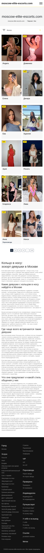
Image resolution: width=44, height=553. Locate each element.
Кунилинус (5, 487)
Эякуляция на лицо (8, 478)
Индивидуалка (27, 496)
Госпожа (4, 523)
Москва (4, 449)
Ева (4, 134)
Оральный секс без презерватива (8, 527)
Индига (6, 63)
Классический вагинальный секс (11, 472)
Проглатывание (28, 451)
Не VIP (25, 465)
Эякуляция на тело (8, 484)
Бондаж (4, 463)
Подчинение (27, 448)
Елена (5, 99)
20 (32, 250)
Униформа (26, 454)
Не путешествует (28, 508)
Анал (3, 460)
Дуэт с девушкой (7, 498)
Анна (5, 239)
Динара (27, 99)
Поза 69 (4, 457)
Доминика (28, 63)
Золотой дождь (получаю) (10, 512)
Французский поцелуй (9, 506)
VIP (24, 462)
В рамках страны (28, 511)
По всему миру (28, 513)
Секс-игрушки (6, 539)
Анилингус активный (8, 531)
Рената (27, 169)
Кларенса (7, 204)
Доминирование (7, 495)
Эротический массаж (9, 501)
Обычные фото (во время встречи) (10, 467)
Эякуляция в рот (7, 481)
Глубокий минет (7, 489)
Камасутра (5, 517)
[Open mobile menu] (40, 3)
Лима (26, 204)
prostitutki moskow (29, 536)
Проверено (26, 485)
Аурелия (27, 134)
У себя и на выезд (29, 528)
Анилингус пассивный (9, 533)
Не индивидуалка (29, 499)
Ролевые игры (6, 536)
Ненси (26, 239)
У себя (25, 522)
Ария (5, 169)
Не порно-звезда (28, 476)
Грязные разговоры (8, 492)
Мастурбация (6, 520)
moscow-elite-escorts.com (17, 3)
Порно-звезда (27, 474)
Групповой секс (7, 515)
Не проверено (27, 488)
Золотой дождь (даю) (9, 509)
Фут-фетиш (5, 503)
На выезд (26, 525)
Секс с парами (6, 475)
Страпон (25, 445)
